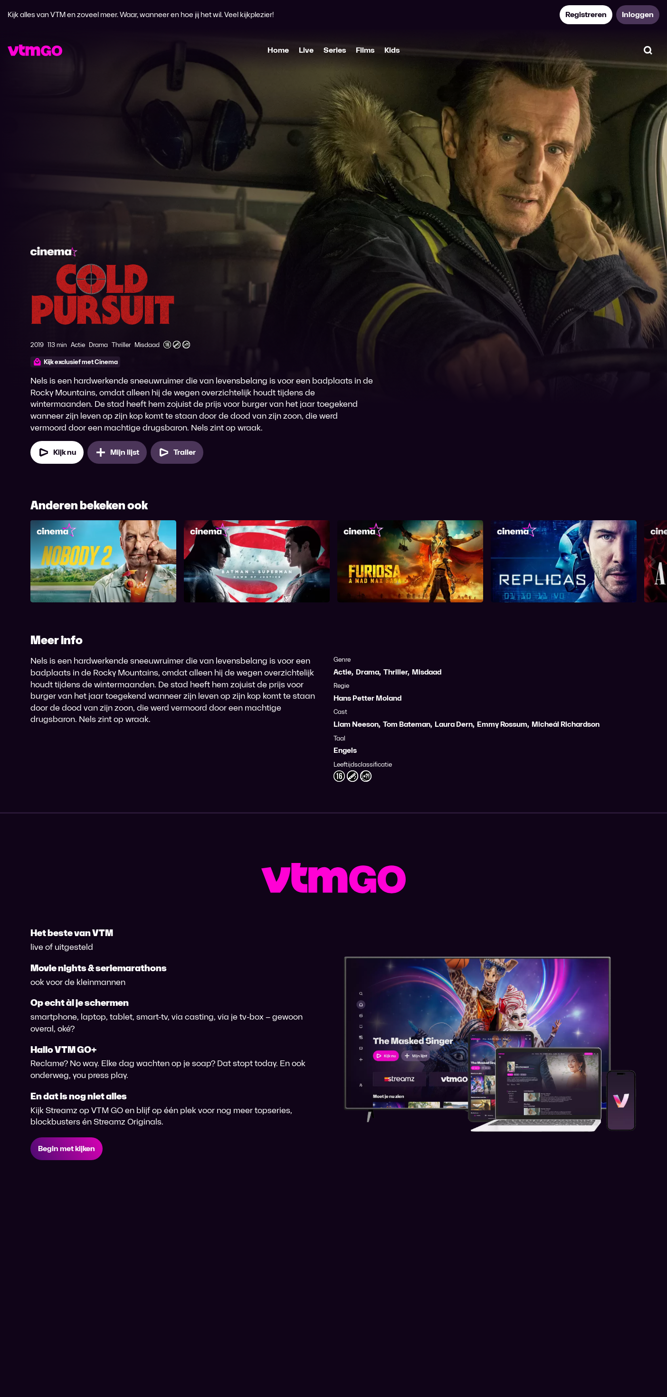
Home (278, 50)
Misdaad (426, 671)
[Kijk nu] (57, 452)
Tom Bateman (406, 724)
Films (365, 50)
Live (306, 50)
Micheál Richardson (566, 724)
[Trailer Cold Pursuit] (177, 452)
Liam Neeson (356, 724)
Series (335, 50)
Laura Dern (454, 724)
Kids (392, 50)
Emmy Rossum (502, 724)
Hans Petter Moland (367, 698)
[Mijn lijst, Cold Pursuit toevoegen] (117, 452)
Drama (367, 671)
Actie (343, 671)
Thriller (395, 671)
